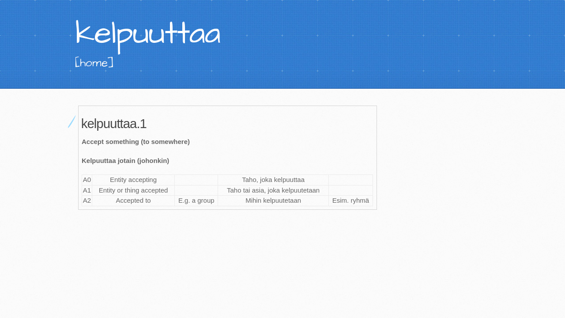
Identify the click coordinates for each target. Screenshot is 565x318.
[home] (94, 63)
